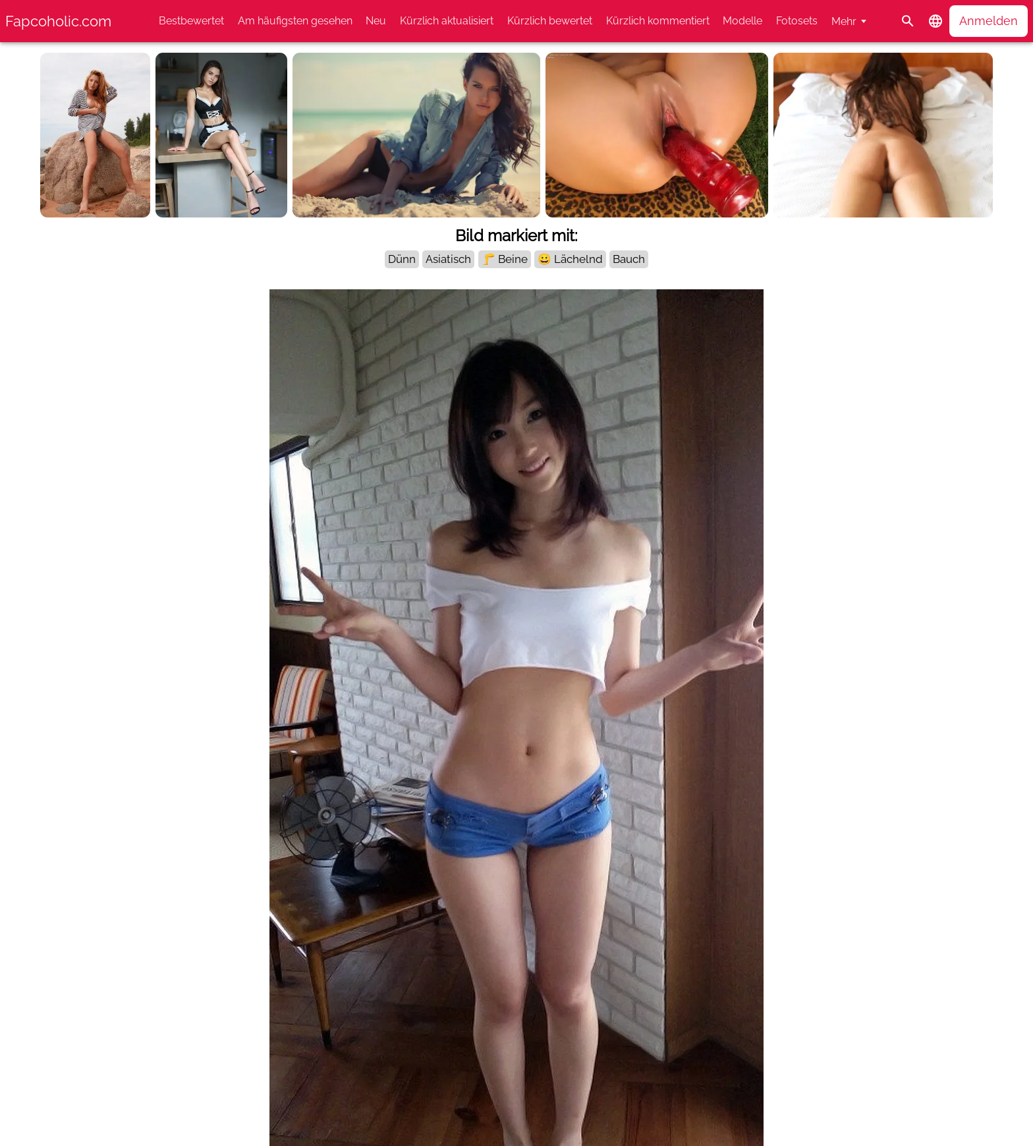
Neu (376, 20)
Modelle (742, 20)
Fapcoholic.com (58, 21)
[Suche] (908, 21)
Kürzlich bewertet (549, 20)
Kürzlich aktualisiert (446, 20)
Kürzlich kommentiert (658, 20)
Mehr (843, 21)
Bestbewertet (191, 20)
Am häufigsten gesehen (295, 20)
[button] (935, 21)
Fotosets (797, 20)
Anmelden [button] (988, 21)
